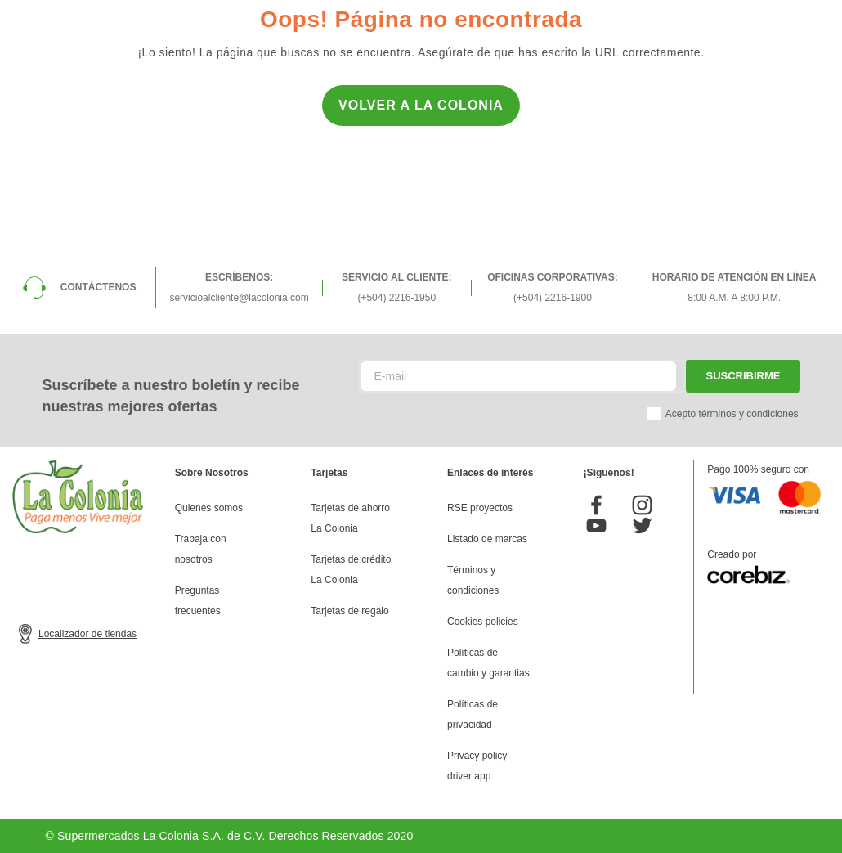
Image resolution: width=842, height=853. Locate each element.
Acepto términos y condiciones (732, 414)
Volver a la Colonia (421, 105)
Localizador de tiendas (87, 634)
